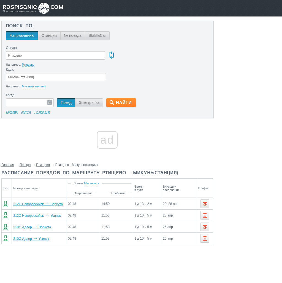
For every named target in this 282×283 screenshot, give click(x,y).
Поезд (66, 81)
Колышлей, (253, 224)
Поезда (25, 143)
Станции (49, 35)
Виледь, (258, 233)
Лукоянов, (244, 241)
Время (96, 161)
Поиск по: (20, 26)
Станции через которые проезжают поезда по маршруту (241, 203)
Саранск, (237, 216)
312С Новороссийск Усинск (35, 194)
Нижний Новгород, (262, 216)
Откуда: (12, 48)
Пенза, (222, 216)
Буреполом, (226, 233)
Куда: (116, 48)
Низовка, (242, 249)
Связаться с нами (141, 267)
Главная (7, 143)
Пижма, (260, 241)
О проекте (168, 267)
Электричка (89, 81)
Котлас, (235, 224)
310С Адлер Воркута (30, 206)
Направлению (21, 35)
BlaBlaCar (97, 35)
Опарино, (224, 249)
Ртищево (43, 143)
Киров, (222, 224)
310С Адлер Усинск (29, 217)
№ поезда (73, 35)
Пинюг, (244, 233)
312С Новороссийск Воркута (36, 183)
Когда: (10, 74)
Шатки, (270, 224)
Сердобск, (225, 241)
